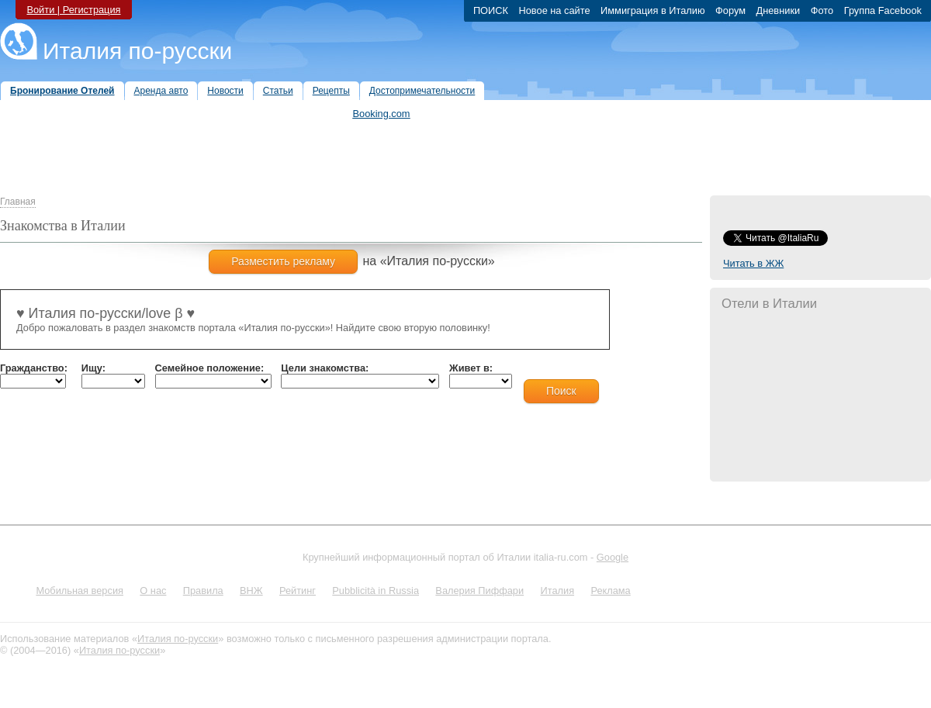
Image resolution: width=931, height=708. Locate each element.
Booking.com (381, 113)
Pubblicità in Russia (375, 590)
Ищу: (93, 368)
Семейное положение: (210, 368)
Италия (557, 590)
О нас (153, 590)
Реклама (610, 590)
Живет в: (471, 368)
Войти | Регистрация (73, 10)
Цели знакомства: (325, 368)
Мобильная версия (79, 590)
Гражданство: (33, 368)
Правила (203, 590)
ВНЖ (251, 590)
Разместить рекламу (283, 261)
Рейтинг (297, 590)
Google (612, 557)
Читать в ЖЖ (753, 263)
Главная (18, 201)
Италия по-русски (137, 51)
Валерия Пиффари (479, 590)
